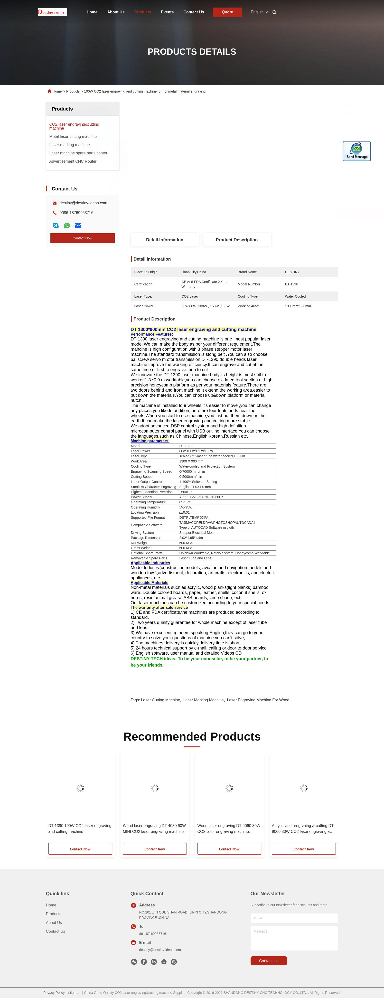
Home (92, 12)
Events (167, 12)
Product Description (237, 239)
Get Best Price (263, 215)
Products (142, 12)
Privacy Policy (54, 993)
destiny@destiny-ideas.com (83, 203)
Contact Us (193, 12)
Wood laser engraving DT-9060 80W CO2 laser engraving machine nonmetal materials (229, 829)
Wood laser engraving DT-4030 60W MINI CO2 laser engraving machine (154, 829)
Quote (227, 12)
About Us (115, 12)
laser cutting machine (160, 700)
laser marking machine (203, 700)
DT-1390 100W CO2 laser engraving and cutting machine (80, 829)
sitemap (74, 993)
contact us (268, 961)
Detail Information (164, 239)
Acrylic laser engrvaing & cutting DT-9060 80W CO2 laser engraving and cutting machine (303, 829)
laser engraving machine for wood (258, 700)
